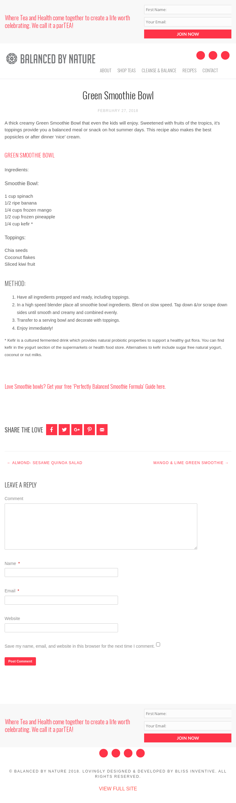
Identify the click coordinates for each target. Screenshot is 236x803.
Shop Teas (126, 70)
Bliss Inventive (195, 771)
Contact (210, 70)
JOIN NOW (188, 34)
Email (12, 590)
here (161, 386)
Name (12, 563)
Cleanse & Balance (159, 70)
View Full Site (118, 788)
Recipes (189, 70)
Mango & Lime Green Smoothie (191, 463)
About (105, 70)
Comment (14, 498)
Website (12, 618)
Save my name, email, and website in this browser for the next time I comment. (80, 646)
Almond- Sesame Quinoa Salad (44, 463)
